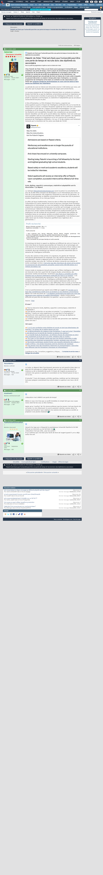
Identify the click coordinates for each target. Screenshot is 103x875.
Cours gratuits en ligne (38, 7)
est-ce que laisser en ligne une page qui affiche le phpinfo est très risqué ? (27, 490)
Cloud (31, 5)
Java (52, 5)
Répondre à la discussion (13, 24)
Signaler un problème (34, 24)
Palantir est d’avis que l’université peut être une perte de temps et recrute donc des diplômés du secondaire (43, 29)
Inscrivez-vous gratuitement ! (40, 9)
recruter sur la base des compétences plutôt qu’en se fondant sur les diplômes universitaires (51, 291)
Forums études (26, 7)
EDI (64, 5)
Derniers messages (6, 12)
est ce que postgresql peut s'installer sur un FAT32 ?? (20, 498)
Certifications (68, 7)
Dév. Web (58, 5)
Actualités (16, 462)
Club (78, 2)
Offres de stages (84, 7)
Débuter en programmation (55, 7)
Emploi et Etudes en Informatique (23, 16)
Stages (76, 7)
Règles (38, 12)
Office (86, 5)
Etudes (38, 16)
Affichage (76, 45)
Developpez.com (67, 519)
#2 (80, 360)
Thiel (32, 301)
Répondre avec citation (63, 357)
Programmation (72, 5)
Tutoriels (19, 2)
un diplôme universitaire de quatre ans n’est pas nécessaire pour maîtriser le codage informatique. (52, 294)
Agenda (28, 12)
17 (75, 357)
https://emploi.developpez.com (43, 191)
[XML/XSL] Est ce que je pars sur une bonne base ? (20, 506)
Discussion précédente (35, 472)
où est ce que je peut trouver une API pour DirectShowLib (22, 494)
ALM (40, 5)
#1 (80, 49)
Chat (39, 2)
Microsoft (46, 5)
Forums (10, 2)
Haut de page (77, 519)
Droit (72, 2)
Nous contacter (58, 519)
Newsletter (48, 2)
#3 (80, 390)
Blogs (32, 2)
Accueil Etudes (16, 7)
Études (65, 2)
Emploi (57, 2)
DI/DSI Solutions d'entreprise (19, 5)
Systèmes (99, 5)
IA (36, 5)
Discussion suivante (51, 472)
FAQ (26, 2)
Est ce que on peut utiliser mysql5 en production (19, 502)
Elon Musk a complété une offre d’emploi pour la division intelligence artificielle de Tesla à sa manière (51, 275)
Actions (15, 12)
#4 (80, 420)
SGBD (80, 5)
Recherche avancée (96, 12)
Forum (8, 16)
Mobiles (92, 5)
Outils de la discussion (64, 45)
